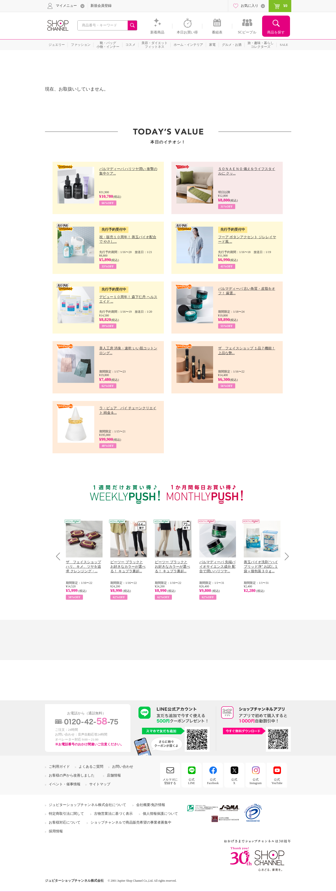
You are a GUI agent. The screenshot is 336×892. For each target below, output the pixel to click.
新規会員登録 (101, 6)
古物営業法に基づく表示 (113, 814)
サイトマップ (99, 784)
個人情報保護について (160, 814)
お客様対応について (64, 822)
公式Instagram (256, 781)
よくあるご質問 (91, 766)
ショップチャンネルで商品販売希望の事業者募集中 (130, 822)
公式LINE (191, 781)
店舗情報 (114, 775)
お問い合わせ (122, 766)
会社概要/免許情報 (150, 805)
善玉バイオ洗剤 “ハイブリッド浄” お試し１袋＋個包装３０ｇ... (261, 566)
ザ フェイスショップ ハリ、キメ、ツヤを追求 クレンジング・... (83, 566)
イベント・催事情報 (64, 784)
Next (285, 556)
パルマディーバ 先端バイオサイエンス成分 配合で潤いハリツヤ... (217, 566)
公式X (234, 781)
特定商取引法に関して (66, 814)
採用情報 (56, 831)
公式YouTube (276, 781)
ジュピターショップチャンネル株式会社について (87, 805)
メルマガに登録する (170, 781)
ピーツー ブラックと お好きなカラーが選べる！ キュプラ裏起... (128, 566)
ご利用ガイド (59, 766)
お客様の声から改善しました (71, 775)
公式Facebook (213, 781)
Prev (60, 556)
